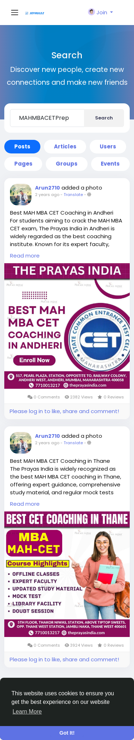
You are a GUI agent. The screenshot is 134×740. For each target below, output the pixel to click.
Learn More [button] (27, 712)
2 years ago (47, 194)
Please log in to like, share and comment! (64, 411)
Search (104, 117)
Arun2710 (47, 187)
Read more (25, 255)
